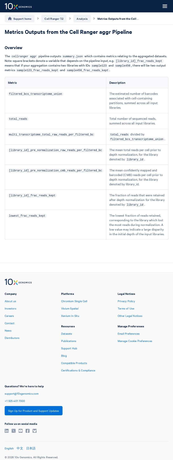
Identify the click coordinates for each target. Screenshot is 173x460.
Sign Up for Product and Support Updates (33, 411)
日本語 (31, 448)
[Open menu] (164, 6)
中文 (20, 448)
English (9, 448)
